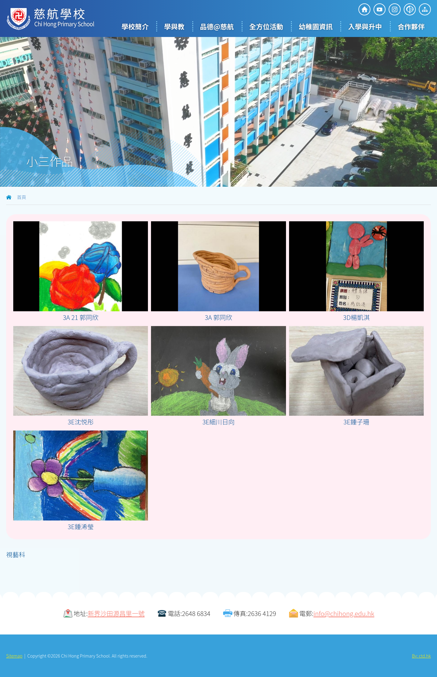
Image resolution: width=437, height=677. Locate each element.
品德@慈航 (217, 26)
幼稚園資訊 (316, 26)
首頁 (21, 197)
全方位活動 (266, 26)
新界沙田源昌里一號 (116, 613)
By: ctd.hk (421, 656)
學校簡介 (135, 26)
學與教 (174, 26)
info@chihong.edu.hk (343, 613)
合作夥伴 (411, 26)
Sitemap (14, 656)
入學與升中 (365, 26)
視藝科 (15, 554)
